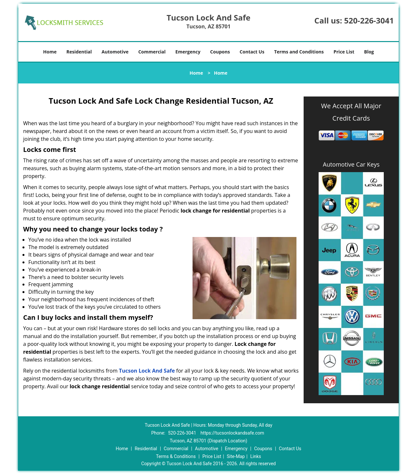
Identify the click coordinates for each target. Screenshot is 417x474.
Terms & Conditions (176, 456)
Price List (344, 52)
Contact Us (252, 52)
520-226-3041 (369, 20)
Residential (79, 52)
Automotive (115, 52)
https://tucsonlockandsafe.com (232, 433)
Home (49, 52)
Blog (369, 52)
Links (255, 456)
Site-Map (236, 456)
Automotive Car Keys (351, 164)
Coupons (220, 52)
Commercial (151, 52)
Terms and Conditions (299, 52)
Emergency (187, 52)
